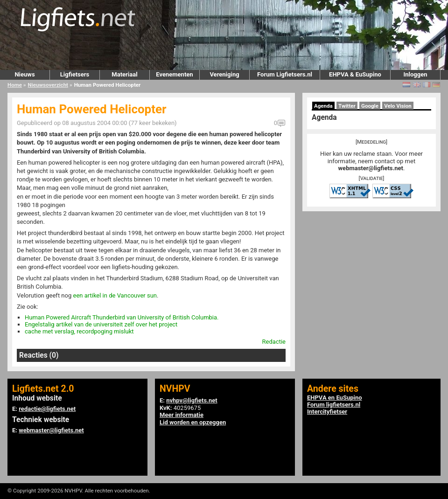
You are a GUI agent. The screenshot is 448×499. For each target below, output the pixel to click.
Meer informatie (181, 414)
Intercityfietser (327, 411)
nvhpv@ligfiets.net (191, 400)
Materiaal (124, 74)
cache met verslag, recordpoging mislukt (79, 331)
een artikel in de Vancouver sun (115, 295)
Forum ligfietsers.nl (333, 404)
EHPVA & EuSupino (355, 74)
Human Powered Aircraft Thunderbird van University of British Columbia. (122, 317)
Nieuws (24, 74)
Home (14, 85)
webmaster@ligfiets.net (370, 168)
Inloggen (415, 74)
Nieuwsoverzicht (48, 85)
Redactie (274, 341)
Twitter (347, 106)
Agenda (323, 106)
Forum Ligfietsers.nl (284, 74)
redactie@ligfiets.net (47, 408)
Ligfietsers (74, 74)
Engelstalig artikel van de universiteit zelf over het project (101, 324)
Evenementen (174, 74)
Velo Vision (398, 106)
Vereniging (224, 74)
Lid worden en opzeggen (193, 422)
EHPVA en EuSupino (334, 397)
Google (369, 106)
